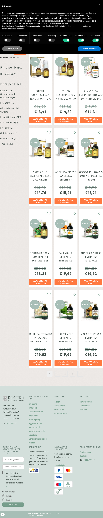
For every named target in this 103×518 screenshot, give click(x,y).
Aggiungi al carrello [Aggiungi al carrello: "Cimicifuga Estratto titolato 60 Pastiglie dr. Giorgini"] (91, 120)
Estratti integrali (8, 117)
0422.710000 (11, 423)
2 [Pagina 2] (57, 373)
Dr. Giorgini (6, 74)
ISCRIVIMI (13, 504)
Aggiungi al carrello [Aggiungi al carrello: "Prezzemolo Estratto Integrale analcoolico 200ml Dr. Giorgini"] (66, 363)
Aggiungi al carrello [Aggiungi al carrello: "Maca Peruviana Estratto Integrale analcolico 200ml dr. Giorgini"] (91, 363)
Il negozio (33, 408)
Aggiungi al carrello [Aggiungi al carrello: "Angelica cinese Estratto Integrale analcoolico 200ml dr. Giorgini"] (91, 282)
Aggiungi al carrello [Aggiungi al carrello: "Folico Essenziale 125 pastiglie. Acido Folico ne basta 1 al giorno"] (66, 120)
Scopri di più (59, 465)
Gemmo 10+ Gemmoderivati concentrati (7, 94)
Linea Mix (5, 127)
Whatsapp (85, 452)
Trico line (5, 143)
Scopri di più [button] (12, 49)
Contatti (83, 456)
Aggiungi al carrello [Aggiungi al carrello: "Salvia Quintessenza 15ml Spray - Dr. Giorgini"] (40, 120)
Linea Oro (5, 102)
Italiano (9, 496)
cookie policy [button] (87, 18)
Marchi (57, 402)
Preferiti (83, 409)
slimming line (6, 138)
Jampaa (40, 515)
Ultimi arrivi (59, 409)
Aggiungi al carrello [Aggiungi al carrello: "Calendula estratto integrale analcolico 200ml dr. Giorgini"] (66, 282)
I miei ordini (85, 405)
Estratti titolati (7, 122)
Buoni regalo (59, 405)
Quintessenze (7, 133)
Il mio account (86, 402)
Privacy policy (34, 419)
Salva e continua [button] (89, 49)
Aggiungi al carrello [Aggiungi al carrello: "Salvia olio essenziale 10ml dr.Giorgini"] (40, 201)
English (9, 500)
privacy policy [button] (79, 13)
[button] (99, 4)
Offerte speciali (60, 413)
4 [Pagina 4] (72, 373)
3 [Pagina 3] (65, 373)
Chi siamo (33, 404)
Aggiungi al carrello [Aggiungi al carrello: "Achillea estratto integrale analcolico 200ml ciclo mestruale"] (40, 363)
